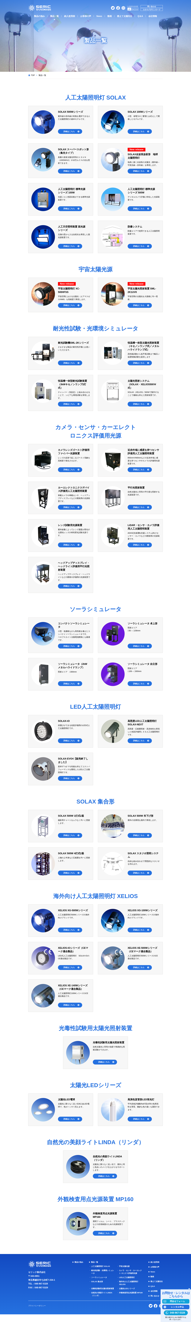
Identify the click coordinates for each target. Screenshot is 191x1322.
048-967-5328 (41, 1289)
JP (129, 9)
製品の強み (39, 16)
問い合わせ (151, 6)
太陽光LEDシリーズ (126, 1294)
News (99, 16)
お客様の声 (85, 16)
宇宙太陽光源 (123, 1271)
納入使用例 (69, 16)
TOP (33, 75)
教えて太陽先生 (124, 16)
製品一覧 (54, 16)
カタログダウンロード (151, 10)
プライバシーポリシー (37, 1313)
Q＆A (140, 16)
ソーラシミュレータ (98, 1282)
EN (133, 9)
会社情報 (152, 16)
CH (136, 9)
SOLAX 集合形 (96, 1287)
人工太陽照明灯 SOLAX (100, 1271)
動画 (109, 16)
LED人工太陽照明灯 (126, 1282)
